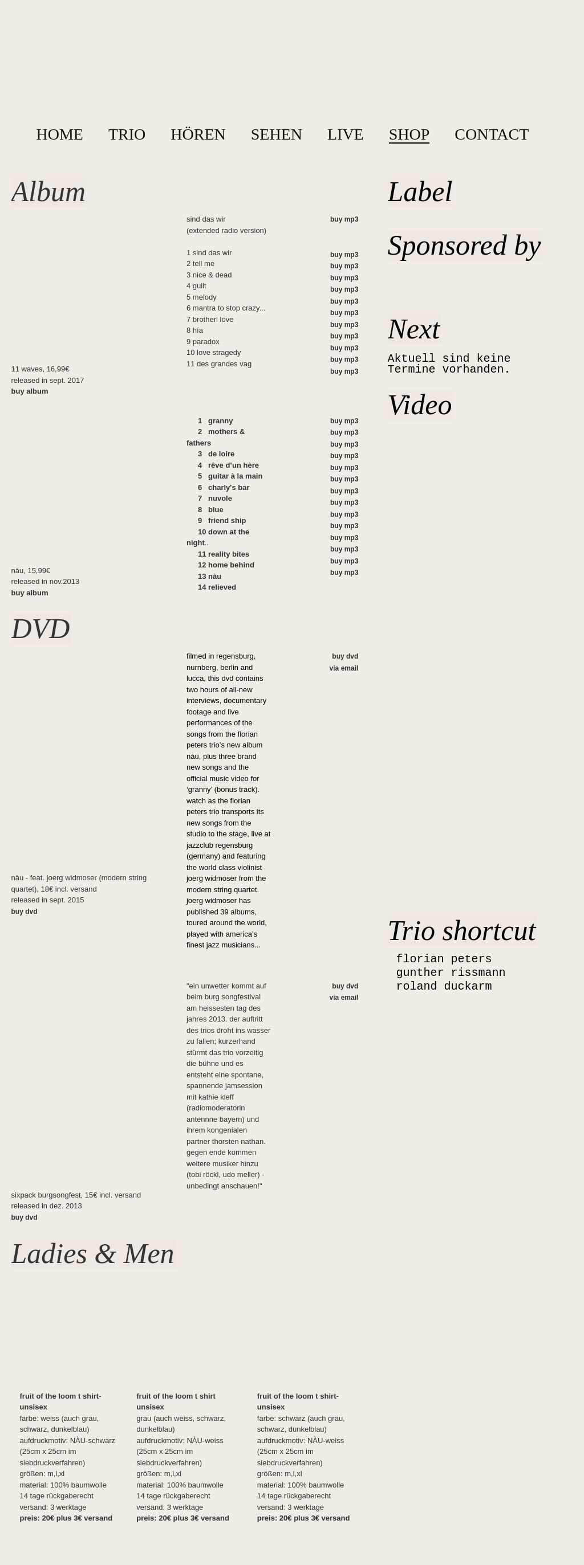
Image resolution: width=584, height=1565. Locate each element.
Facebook (550, 19)
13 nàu (209, 576)
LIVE (345, 134)
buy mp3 (344, 219)
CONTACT (492, 134)
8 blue (211, 509)
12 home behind (226, 565)
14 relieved (217, 587)
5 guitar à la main (230, 476)
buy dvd (24, 912)
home (285, 74)
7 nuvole (215, 498)
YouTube (527, 19)
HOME (59, 134)
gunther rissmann (451, 972)
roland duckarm (444, 986)
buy (29, 391)
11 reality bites (223, 554)
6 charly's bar (224, 487)
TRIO (126, 134)
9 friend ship (222, 520)
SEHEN (276, 134)
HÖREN (198, 134)
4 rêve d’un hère (228, 465)
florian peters (444, 959)
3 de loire (216, 454)
